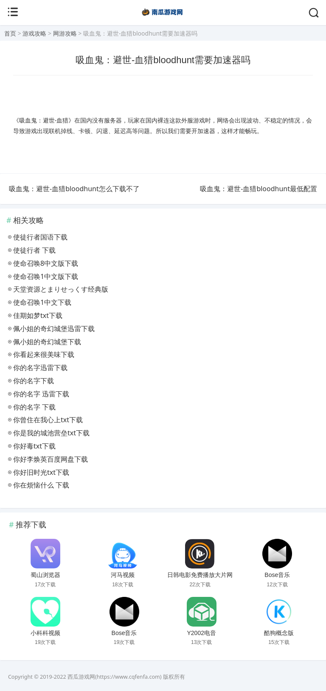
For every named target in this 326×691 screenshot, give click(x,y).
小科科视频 (45, 633)
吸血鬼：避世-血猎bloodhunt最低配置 (258, 188)
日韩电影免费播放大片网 (200, 574)
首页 (10, 33)
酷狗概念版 (279, 633)
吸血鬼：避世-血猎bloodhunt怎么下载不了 (74, 188)
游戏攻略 (34, 33)
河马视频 (123, 574)
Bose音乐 (277, 574)
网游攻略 (65, 33)
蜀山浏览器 (45, 574)
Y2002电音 (201, 633)
